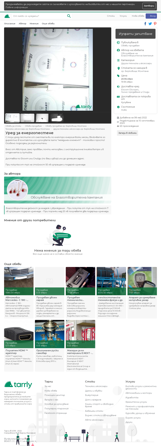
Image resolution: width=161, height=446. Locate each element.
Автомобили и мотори (139, 393)
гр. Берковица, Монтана (134, 71)
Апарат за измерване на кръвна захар (142, 298)
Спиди (146, 92)
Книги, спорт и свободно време (99, 405)
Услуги (123, 16)
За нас (48, 386)
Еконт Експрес (130, 90)
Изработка (132, 397)
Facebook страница (56, 413)
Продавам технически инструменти (76, 298)
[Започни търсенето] (69, 16)
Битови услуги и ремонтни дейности (141, 387)
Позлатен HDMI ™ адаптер (16, 351)
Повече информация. (16, 7)
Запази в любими (127, 133)
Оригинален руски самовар (47, 351)
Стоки (111, 16)
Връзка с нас (51, 400)
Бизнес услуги (133, 418)
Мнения (34, 23)
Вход (153, 16)
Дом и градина (93, 400)
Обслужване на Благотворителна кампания (137, 54)
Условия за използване (57, 404)
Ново (124, 110)
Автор (22, 23)
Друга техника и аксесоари (136, 63)
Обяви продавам (130, 45)
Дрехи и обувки (93, 391)
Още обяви (48, 23)
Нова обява (138, 16)
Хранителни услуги (136, 402)
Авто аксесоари (94, 420)
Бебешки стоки (94, 411)
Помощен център (55, 395)
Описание (9, 23)
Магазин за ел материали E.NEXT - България (79, 351)
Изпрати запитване (135, 34)
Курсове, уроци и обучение (140, 413)
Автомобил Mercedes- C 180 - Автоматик (16, 298)
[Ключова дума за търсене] (42, 16)
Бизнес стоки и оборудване (100, 415)
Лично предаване (130, 92)
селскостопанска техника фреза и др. (110, 298)
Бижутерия (91, 395)
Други (129, 422)
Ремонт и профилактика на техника (140, 407)
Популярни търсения (56, 408)
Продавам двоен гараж (46, 298)
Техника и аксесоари (96, 386)
